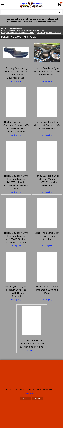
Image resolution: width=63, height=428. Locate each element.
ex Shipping (16, 89)
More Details (30, 393)
